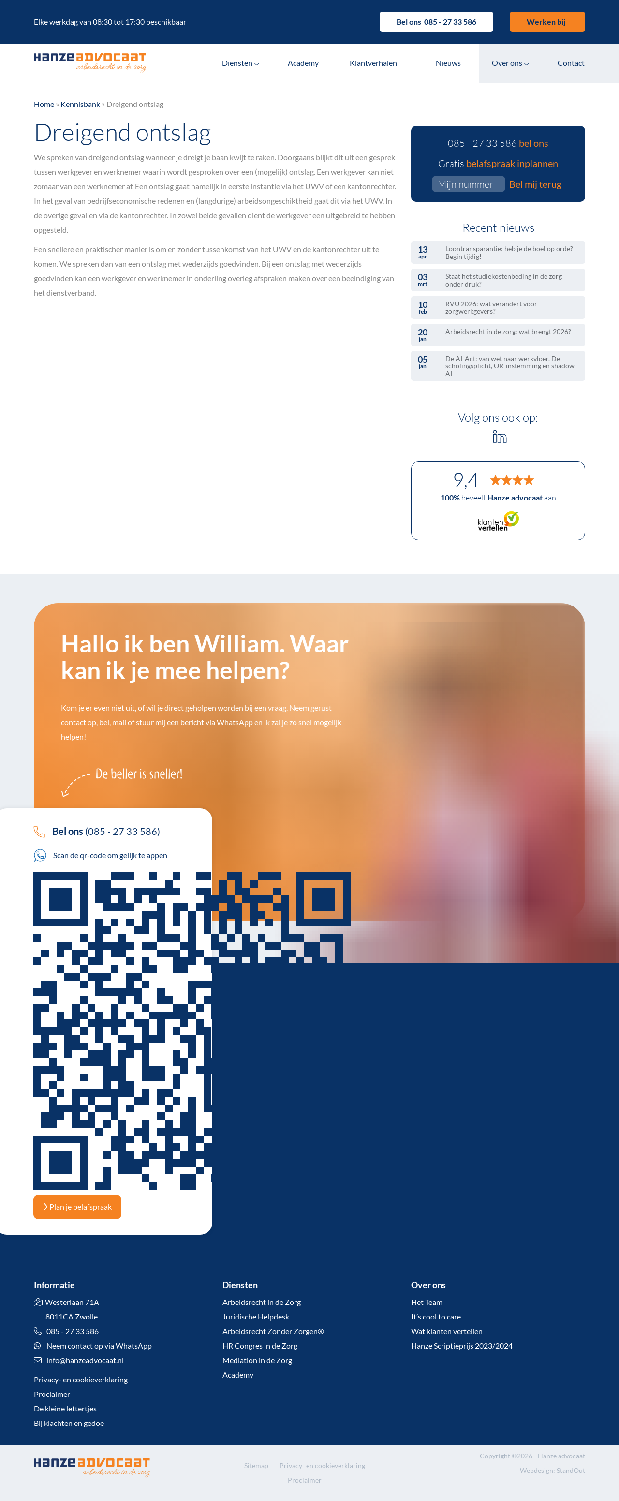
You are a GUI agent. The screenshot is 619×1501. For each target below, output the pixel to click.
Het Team (426, 1301)
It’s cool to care (436, 1316)
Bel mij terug (535, 184)
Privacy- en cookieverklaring (81, 1379)
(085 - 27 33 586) (96, 831)
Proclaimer (52, 1393)
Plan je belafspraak (77, 1206)
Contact (571, 62)
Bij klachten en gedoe (69, 1422)
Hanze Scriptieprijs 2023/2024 (462, 1345)
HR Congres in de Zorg (259, 1345)
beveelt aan (498, 497)
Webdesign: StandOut (552, 1470)
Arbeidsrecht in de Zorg (261, 1301)
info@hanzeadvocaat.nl (85, 1360)
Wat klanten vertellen (447, 1330)
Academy (303, 62)
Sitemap (256, 1465)
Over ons (507, 62)
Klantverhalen (373, 62)
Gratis (498, 163)
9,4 (466, 479)
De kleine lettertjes (65, 1408)
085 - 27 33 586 (450, 21)
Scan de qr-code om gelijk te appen (100, 855)
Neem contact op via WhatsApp (93, 1345)
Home (44, 103)
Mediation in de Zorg (257, 1360)
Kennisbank (80, 103)
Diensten (237, 62)
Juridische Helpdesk (255, 1316)
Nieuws (448, 62)
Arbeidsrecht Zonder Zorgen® (273, 1330)
